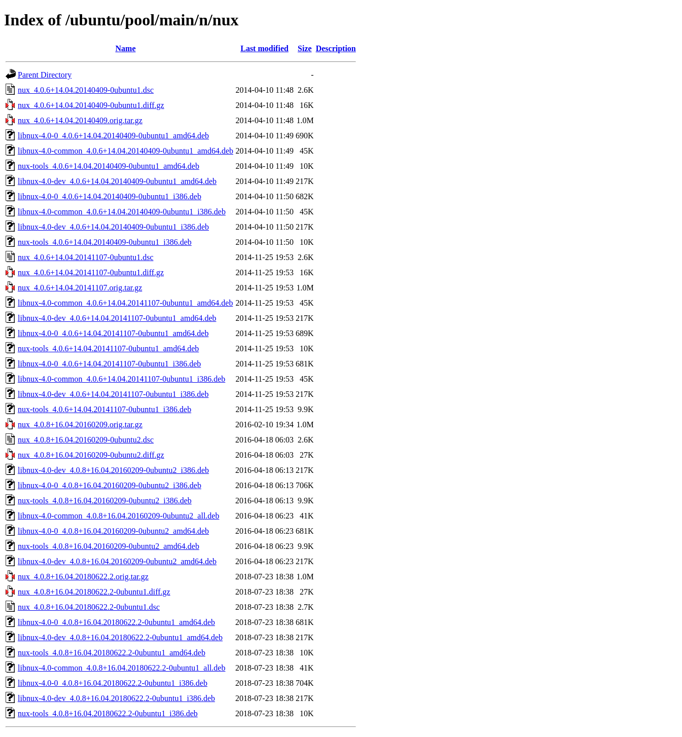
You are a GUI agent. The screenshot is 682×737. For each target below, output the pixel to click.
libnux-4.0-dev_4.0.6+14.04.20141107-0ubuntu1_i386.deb (113, 394)
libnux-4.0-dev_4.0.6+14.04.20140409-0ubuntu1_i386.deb (113, 227)
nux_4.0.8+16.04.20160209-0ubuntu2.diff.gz (91, 455)
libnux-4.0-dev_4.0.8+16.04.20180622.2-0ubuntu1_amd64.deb (120, 637)
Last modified (264, 48)
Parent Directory (44, 74)
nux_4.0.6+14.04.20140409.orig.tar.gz (80, 120)
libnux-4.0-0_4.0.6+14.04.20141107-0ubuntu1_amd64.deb (113, 333)
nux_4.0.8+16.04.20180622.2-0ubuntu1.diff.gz (94, 591)
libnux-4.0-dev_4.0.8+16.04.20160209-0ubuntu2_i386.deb (113, 470)
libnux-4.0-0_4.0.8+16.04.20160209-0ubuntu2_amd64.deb (113, 531)
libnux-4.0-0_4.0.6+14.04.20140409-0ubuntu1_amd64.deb (113, 135)
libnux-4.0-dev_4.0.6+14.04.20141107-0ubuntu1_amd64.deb (117, 318)
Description (336, 48)
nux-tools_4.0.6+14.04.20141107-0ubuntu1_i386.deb (104, 409)
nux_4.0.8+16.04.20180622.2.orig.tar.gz (83, 576)
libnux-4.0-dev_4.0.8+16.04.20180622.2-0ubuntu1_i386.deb (116, 698)
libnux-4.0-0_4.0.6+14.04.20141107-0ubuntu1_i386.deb (109, 363)
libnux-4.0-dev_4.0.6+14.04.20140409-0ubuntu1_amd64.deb (117, 181)
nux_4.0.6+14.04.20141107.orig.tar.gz (80, 287)
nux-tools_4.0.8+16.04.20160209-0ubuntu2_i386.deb (105, 500)
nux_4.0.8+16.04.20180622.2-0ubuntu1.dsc (89, 607)
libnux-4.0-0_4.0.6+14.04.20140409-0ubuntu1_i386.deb (109, 196)
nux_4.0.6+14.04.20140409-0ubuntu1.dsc (86, 90)
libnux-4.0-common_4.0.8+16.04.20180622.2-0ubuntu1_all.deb (121, 668)
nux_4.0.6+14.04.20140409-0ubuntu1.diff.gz (91, 105)
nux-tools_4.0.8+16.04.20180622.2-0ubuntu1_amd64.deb (111, 652)
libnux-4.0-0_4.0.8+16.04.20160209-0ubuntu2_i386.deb (109, 485)
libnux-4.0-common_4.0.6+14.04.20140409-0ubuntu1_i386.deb (122, 211)
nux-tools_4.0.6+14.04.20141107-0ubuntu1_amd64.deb (108, 348)
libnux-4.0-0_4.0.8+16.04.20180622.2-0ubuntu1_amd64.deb (116, 622)
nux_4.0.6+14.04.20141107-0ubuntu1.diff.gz (91, 272)
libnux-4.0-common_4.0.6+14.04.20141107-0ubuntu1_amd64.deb (125, 303)
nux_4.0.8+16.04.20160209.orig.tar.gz (80, 424)
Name (126, 48)
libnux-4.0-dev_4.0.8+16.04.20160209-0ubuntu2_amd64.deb (117, 561)
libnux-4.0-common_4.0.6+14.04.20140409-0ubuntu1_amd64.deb (125, 150)
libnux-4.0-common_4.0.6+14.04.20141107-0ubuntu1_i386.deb (121, 379)
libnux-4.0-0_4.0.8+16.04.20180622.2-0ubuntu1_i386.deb (112, 683)
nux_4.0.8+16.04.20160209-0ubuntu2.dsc (86, 439)
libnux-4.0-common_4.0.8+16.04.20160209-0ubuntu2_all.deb (118, 515)
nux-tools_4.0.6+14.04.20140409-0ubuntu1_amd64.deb (108, 166)
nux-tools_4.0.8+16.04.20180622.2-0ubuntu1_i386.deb (108, 713)
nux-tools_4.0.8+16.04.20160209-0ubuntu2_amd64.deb (108, 546)
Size (305, 48)
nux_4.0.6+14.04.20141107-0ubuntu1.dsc (86, 257)
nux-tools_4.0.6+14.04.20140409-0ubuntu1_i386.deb (105, 242)
